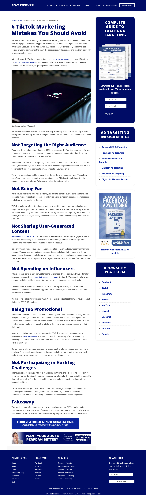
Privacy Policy (68, 492)
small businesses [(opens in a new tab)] (30, 336)
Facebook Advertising (67, 462)
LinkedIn (106, 311)
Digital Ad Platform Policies (115, 179)
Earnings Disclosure (82, 492)
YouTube (106, 305)
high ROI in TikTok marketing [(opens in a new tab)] (61, 59)
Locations (16, 475)
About (14, 466)
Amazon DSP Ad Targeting (114, 147)
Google (105, 334)
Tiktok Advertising (66, 478)
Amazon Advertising (66, 472)
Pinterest (106, 322)
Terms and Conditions (53, 492)
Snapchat (106, 317)
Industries (16, 478)
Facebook (106, 282)
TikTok (105, 288)
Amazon (106, 328)
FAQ (13, 481)
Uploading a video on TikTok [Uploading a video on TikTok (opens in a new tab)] (24, 236)
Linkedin (38, 475)
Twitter (105, 299)
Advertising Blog (19, 472)
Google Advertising (66, 469)
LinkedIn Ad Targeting (112, 168)
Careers (15, 469)
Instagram (107, 294)
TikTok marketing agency (25, 62)
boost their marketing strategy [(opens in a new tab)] (46, 277)
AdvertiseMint (23, 5)
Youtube (38, 472)
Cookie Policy (96, 492)
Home (14, 462)
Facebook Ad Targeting (113, 153)
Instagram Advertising (67, 466)
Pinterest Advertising (67, 475)
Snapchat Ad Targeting (113, 173)
